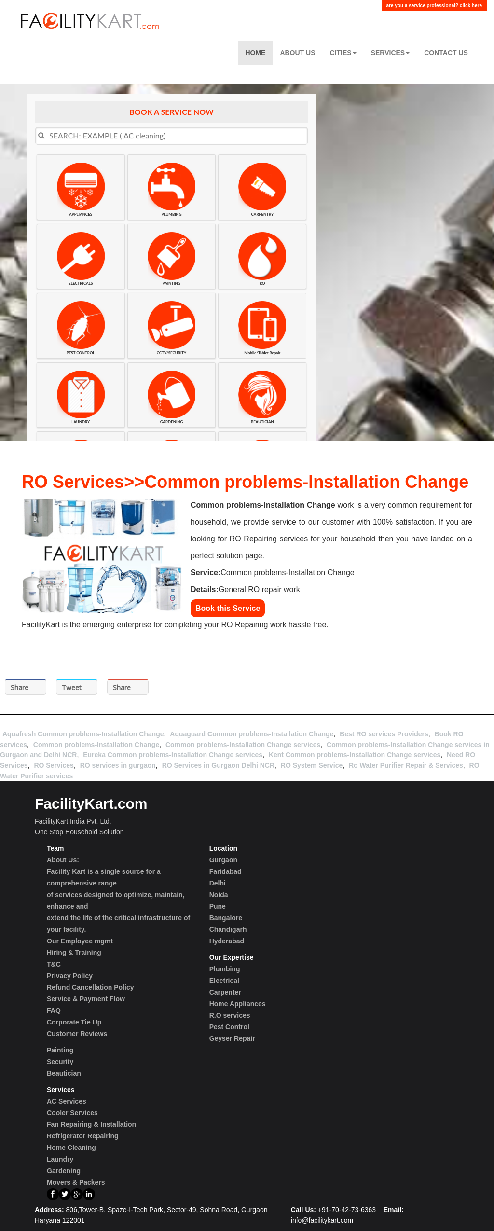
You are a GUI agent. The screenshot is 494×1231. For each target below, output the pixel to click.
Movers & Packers (76, 1182)
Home (255, 52)
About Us (297, 52)
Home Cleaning (71, 1147)
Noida (218, 895)
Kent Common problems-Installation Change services (354, 755)
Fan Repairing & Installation (91, 1124)
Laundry (60, 1159)
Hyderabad (226, 941)
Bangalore (225, 918)
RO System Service (312, 765)
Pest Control (229, 1027)
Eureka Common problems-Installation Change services (172, 755)
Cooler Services (72, 1113)
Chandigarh (228, 929)
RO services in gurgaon (118, 765)
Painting (60, 1050)
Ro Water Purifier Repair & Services (406, 765)
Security (60, 1061)
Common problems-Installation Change (96, 744)
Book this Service (227, 608)
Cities (343, 52)
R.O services (229, 1015)
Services (390, 52)
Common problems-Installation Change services (242, 744)
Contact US (446, 52)
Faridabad (225, 871)
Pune (217, 906)
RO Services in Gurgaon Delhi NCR (218, 765)
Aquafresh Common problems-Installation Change (83, 734)
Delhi (217, 883)
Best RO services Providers (384, 734)
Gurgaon (223, 860)
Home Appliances (237, 1004)
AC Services (66, 1101)
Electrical (224, 980)
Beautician (64, 1073)
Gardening (64, 1171)
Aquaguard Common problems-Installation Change (251, 734)
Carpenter (225, 992)
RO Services (54, 765)
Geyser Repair (232, 1038)
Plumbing (224, 969)
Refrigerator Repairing (83, 1136)
